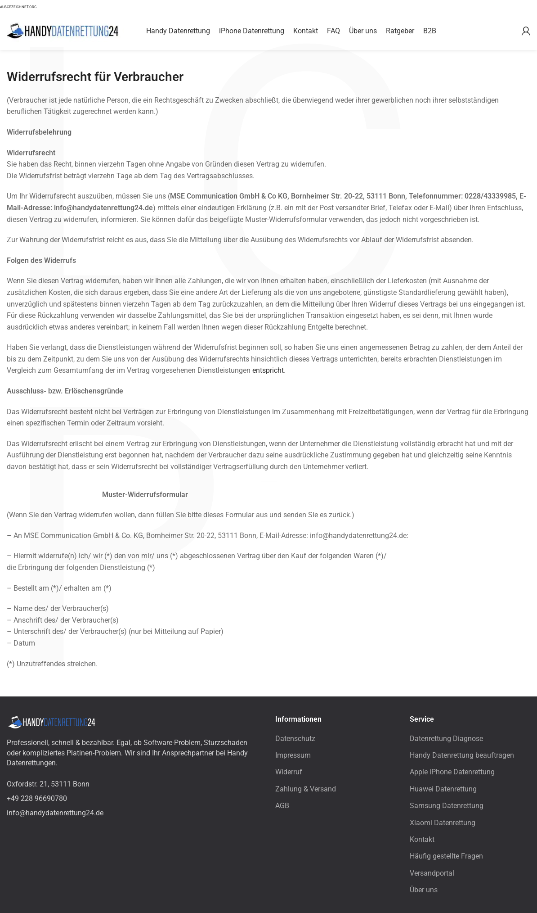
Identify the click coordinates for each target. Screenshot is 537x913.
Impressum (293, 755)
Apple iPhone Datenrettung (452, 772)
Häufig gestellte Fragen (446, 856)
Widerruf (288, 772)
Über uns (424, 890)
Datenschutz (295, 738)
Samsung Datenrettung (446, 805)
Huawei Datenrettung (443, 789)
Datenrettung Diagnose (446, 738)
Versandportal (432, 873)
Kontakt (422, 839)
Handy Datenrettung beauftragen (462, 755)
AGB (282, 805)
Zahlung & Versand (305, 789)
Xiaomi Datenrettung (442, 822)
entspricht (268, 370)
